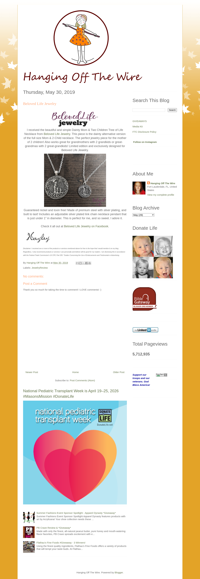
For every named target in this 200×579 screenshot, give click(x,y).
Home (75, 372)
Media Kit (138, 126)
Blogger (119, 572)
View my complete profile (160, 194)
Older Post (118, 372)
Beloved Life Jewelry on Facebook (86, 226)
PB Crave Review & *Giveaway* (53, 527)
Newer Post (32, 372)
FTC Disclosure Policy (144, 131)
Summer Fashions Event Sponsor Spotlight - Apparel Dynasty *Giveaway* (76, 513)
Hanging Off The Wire (162, 183)
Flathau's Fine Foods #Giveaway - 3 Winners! (60, 542)
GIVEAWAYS (140, 121)
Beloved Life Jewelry (57, 134)
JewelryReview (40, 267)
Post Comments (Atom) (82, 380)
